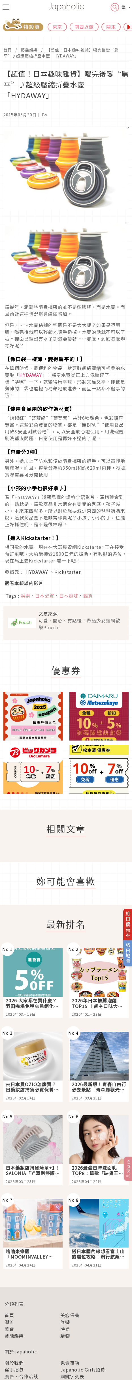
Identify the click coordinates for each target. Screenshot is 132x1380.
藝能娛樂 (29, 50)
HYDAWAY (30, 374)
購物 (65, 1335)
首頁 (7, 50)
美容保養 (70, 1315)
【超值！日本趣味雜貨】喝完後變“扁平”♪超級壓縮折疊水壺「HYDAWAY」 (61, 53)
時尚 (65, 1328)
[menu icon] (6, 7)
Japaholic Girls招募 (82, 1369)
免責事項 (70, 1362)
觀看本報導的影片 (24, 583)
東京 (57, 26)
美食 (9, 1328)
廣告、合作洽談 (21, 1376)
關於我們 (14, 1362)
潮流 (9, 1322)
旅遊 (65, 1322)
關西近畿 (84, 26)
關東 (111, 26)
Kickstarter (67, 571)
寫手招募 (14, 1369)
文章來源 (48, 613)
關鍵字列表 (72, 1376)
